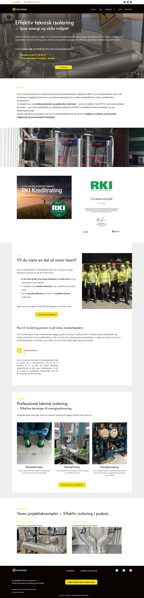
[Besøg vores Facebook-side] (125, 2)
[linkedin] (131, 2)
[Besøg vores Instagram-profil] (128, 2)
